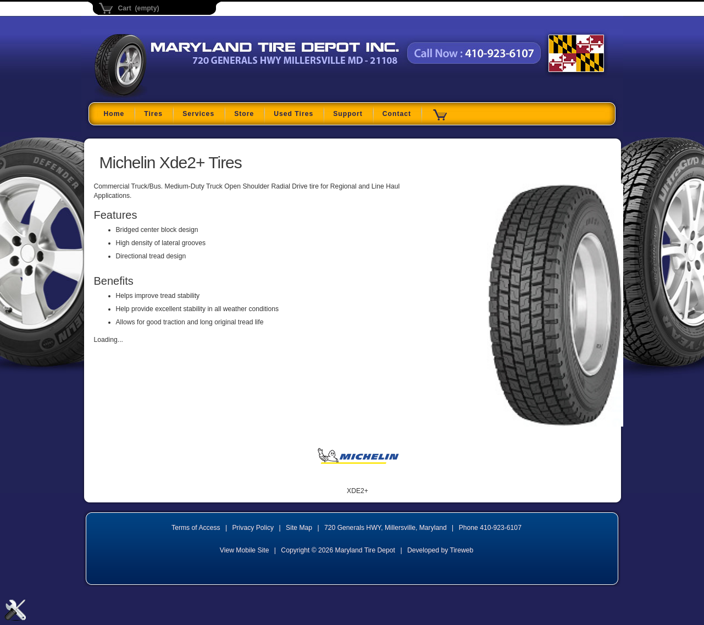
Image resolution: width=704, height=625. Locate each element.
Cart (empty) (138, 8)
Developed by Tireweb (440, 550)
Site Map (299, 528)
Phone (490, 528)
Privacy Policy (253, 528)
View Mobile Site (244, 550)
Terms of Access (195, 528)
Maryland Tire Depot (163, 96)
